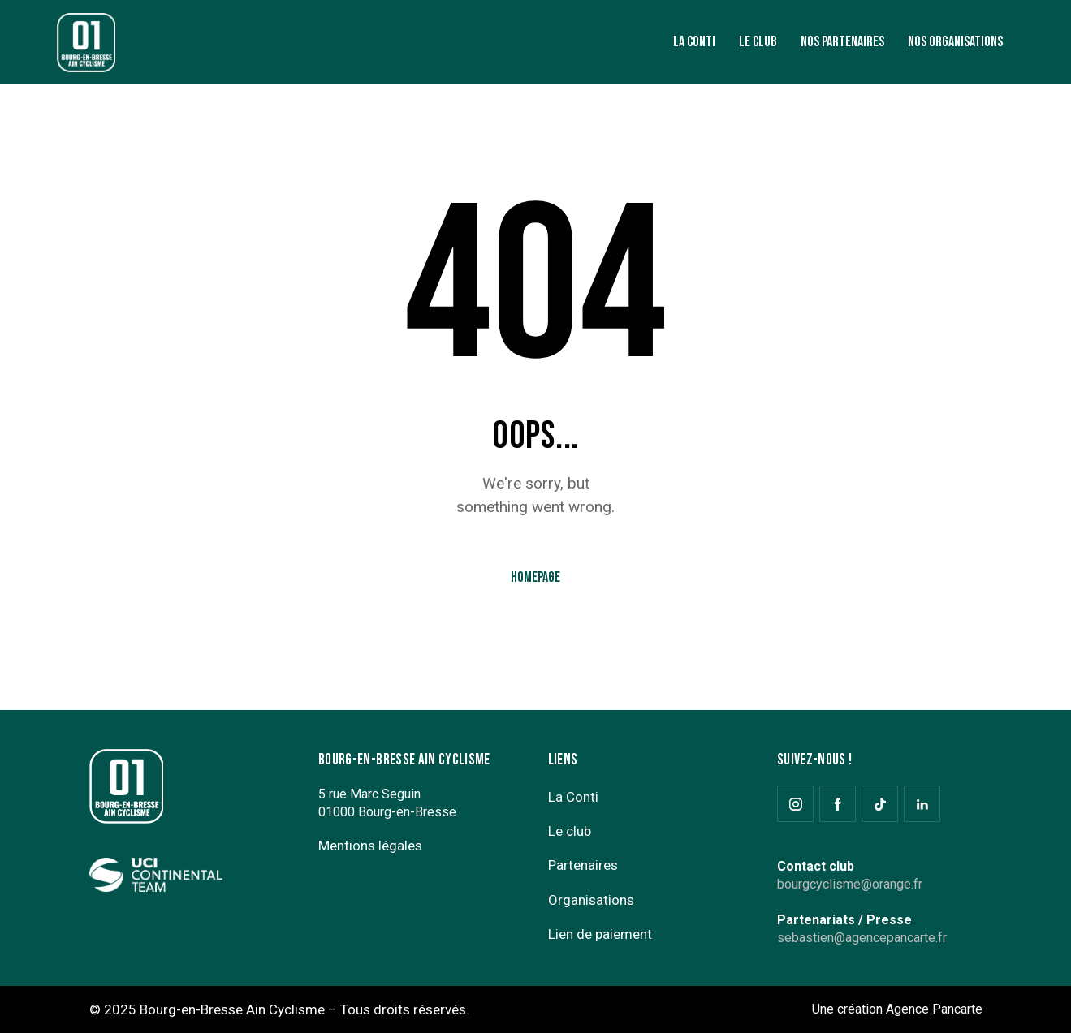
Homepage (535, 577)
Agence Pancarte (934, 1009)
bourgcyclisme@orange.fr (849, 884)
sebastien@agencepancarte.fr (862, 937)
